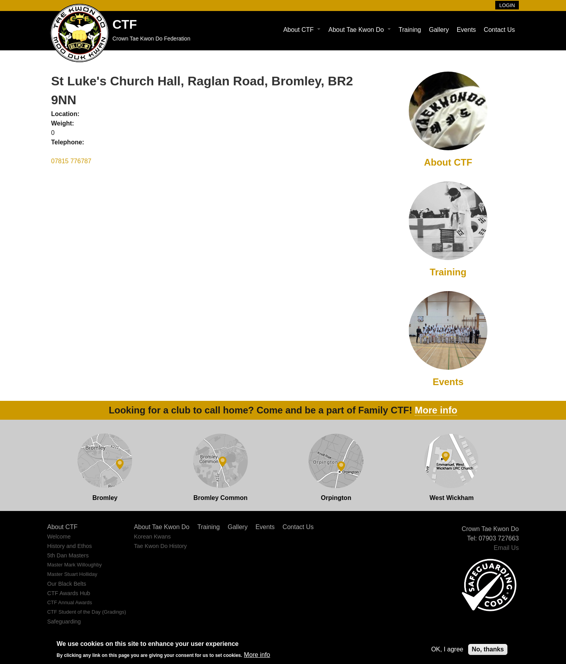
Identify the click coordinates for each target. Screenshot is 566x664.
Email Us (506, 547)
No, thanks (488, 649)
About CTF (302, 29)
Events (466, 29)
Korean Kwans (152, 536)
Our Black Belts (66, 584)
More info (436, 410)
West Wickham (452, 497)
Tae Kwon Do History (160, 546)
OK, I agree (447, 649)
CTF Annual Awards (69, 602)
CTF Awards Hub (68, 593)
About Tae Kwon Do (359, 29)
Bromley (105, 497)
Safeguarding (64, 621)
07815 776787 (71, 161)
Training (410, 29)
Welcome (59, 536)
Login (507, 5)
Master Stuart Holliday (72, 574)
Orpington (336, 497)
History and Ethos (69, 546)
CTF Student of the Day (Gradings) (86, 612)
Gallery (439, 29)
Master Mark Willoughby (74, 565)
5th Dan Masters (68, 555)
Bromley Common (220, 497)
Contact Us (499, 29)
